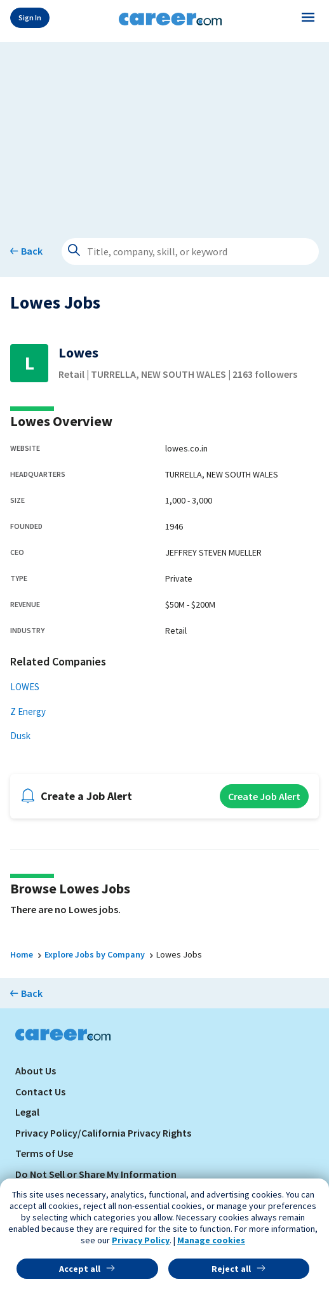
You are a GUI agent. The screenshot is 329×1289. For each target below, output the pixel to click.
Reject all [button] (231, 1268)
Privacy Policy (141, 1240)
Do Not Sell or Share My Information (96, 1174)
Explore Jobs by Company (94, 954)
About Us (35, 1070)
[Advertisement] (164, 131)
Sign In (29, 17)
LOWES (24, 687)
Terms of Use (44, 1153)
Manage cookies (211, 1240)
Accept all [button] (79, 1268)
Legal (27, 1111)
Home (21, 954)
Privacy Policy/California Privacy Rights (103, 1132)
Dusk (20, 736)
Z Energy (28, 711)
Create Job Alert (264, 796)
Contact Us (40, 1091)
